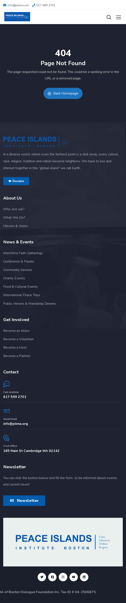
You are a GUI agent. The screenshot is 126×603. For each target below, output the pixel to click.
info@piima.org (15, 423)
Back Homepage (63, 93)
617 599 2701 (14, 396)
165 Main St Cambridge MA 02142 (31, 450)
